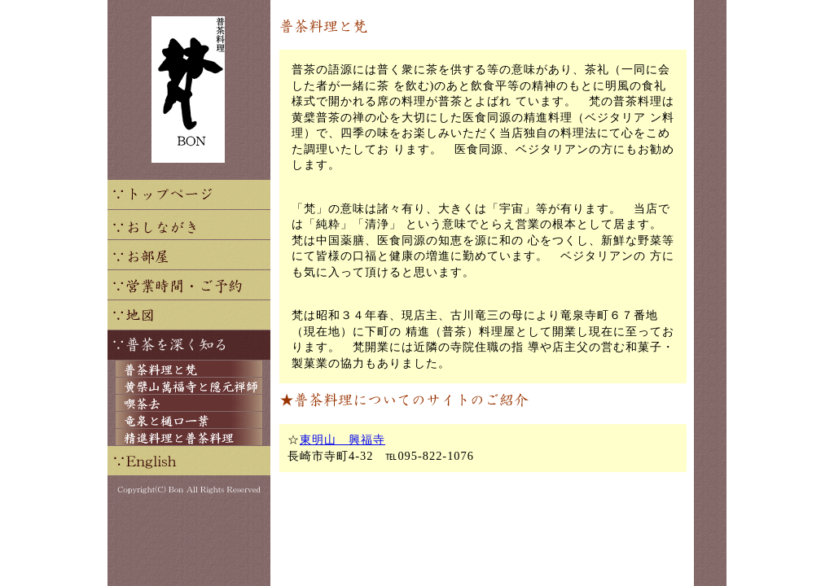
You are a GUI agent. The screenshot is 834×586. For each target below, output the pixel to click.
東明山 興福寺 (342, 439)
